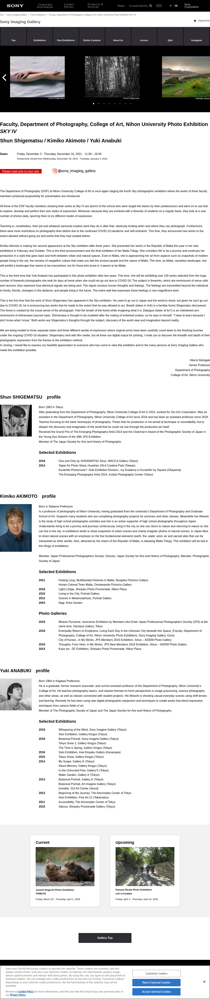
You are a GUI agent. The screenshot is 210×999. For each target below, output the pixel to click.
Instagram (196, 40)
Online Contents (92, 40)
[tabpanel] (37, 77)
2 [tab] (99, 104)
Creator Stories (69, 5)
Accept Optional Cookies (156, 991)
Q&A (170, 40)
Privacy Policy (18, 994)
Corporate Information (45, 5)
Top (1, 15)
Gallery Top (105, 939)
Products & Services (95, 5)
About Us (118, 40)
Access (144, 40)
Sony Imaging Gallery (17, 15)
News (121, 6)
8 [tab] (130, 104)
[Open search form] (150, 5)
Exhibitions (40, 40)
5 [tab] (114, 104)
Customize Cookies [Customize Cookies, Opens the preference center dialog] (156, 973)
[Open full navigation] (159, 5)
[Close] (204, 982)
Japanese (204, 20)
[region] (105, 982)
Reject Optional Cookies (156, 982)
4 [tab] (109, 104)
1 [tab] (93, 104)
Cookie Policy (26, 991)
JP (171, 6)
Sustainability (138, 6)
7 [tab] (125, 104)
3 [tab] (104, 104)
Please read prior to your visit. (21, 171)
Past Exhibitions (37, 15)
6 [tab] (120, 104)
